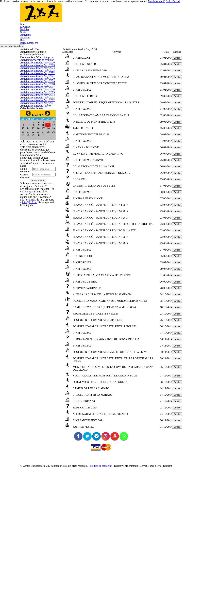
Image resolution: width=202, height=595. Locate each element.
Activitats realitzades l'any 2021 (35, 131)
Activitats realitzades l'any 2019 (35, 147)
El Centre (63, 14)
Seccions (128, 14)
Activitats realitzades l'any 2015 (35, 179)
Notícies (81, 14)
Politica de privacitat (108, 576)
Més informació (163, 587)
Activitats (110, 14)
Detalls (171, 70)
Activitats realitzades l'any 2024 (35, 107)
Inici (49, 14)
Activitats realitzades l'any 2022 (35, 123)
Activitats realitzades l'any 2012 (35, 204)
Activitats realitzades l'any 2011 (35, 212)
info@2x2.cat (26, 447)
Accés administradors (189, 34)
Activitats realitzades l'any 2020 (35, 139)
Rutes (143, 14)
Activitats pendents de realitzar (35, 83)
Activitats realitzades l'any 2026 (35, 91)
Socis (95, 14)
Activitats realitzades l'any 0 (33, 220)
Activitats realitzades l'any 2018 (35, 155)
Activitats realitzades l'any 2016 (35, 171)
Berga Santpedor (163, 14)
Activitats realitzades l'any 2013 (35, 195)
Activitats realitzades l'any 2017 (35, 163)
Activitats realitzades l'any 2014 (35, 188)
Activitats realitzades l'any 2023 (35, 115)
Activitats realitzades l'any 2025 (35, 99)
